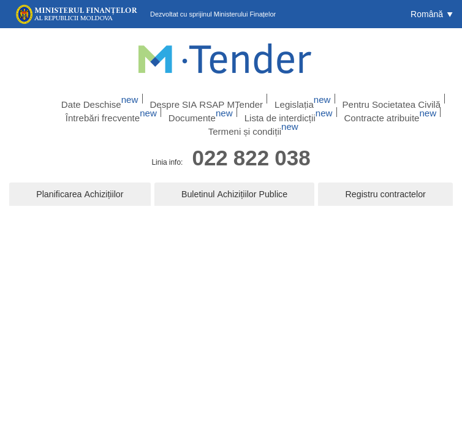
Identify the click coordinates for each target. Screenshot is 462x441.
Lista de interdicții (243, 113)
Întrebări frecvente (94, 113)
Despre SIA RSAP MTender (209, 97)
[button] (432, 14)
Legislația (289, 97)
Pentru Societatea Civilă (364, 97)
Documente (168, 113)
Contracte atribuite (327, 113)
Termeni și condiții (413, 113)
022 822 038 (251, 147)
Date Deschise (121, 97)
